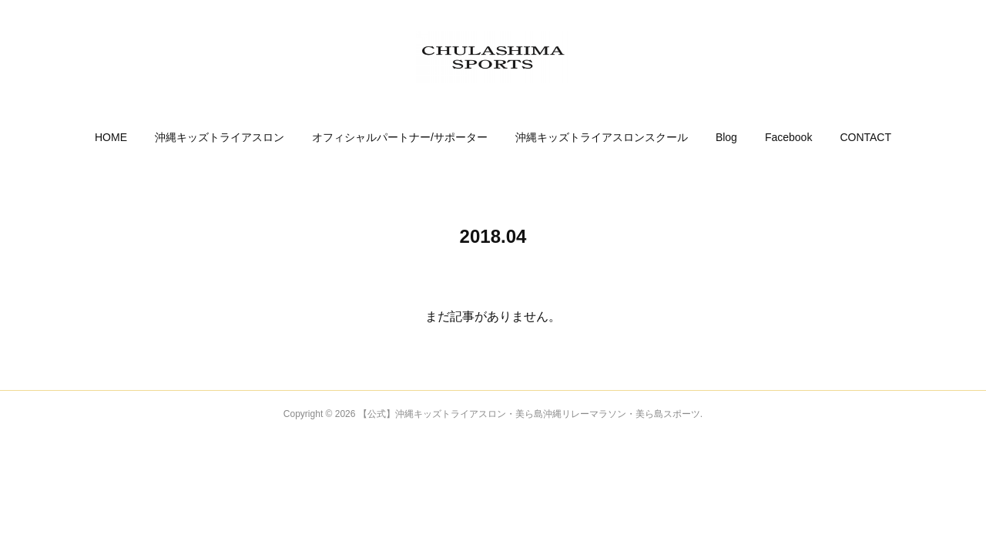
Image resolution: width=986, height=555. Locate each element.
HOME (111, 137)
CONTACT (865, 137)
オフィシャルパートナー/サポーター (400, 137)
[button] (111, 137)
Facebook (788, 137)
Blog (726, 137)
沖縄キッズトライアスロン (219, 137)
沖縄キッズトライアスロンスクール (601, 137)
